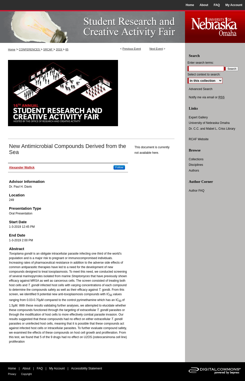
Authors (194, 170)
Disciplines (196, 165)
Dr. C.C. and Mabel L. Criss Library (212, 128)
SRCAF (48, 49)
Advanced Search (200, 89)
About (26, 368)
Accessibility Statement (86, 368)
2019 (59, 49)
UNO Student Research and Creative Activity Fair (92, 26)
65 (66, 49)
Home (11, 49)
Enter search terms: (201, 62)
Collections (196, 159)
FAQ (40, 368)
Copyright (26, 374)
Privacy (12, 374)
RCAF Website (198, 139)
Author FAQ (196, 190)
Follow (119, 167)
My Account (57, 368)
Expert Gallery (198, 117)
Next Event (156, 48)
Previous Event (131, 48)
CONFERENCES (29, 49)
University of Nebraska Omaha (209, 123)
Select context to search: (204, 74)
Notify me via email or (206, 97)
